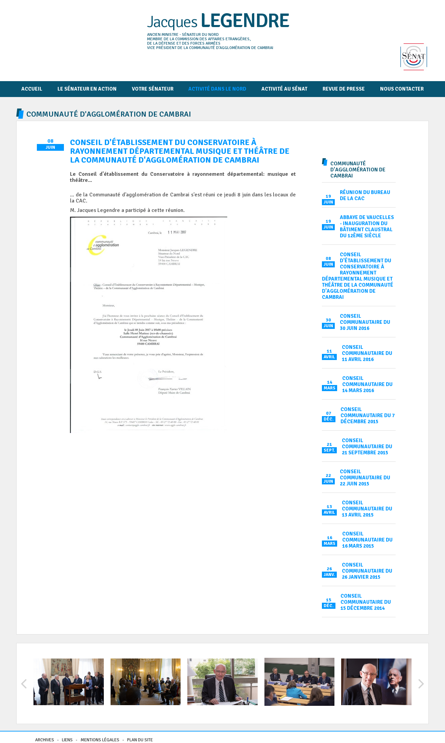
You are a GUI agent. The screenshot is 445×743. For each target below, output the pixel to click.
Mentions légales (99, 740)
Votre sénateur (152, 89)
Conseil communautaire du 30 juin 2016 (365, 322)
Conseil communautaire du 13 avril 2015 (367, 509)
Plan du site (140, 740)
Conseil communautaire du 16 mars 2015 (367, 540)
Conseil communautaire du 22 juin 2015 (365, 478)
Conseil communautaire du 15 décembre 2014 (366, 602)
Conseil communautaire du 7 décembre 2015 (368, 415)
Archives (44, 740)
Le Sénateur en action (87, 89)
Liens (67, 740)
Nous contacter (402, 89)
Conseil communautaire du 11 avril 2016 (367, 353)
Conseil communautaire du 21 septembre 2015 (367, 446)
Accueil (31, 89)
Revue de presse (344, 89)
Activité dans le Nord (217, 89)
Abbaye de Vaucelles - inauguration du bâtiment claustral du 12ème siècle (367, 226)
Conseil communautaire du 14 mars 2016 (367, 384)
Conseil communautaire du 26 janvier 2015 (367, 571)
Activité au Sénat (284, 89)
